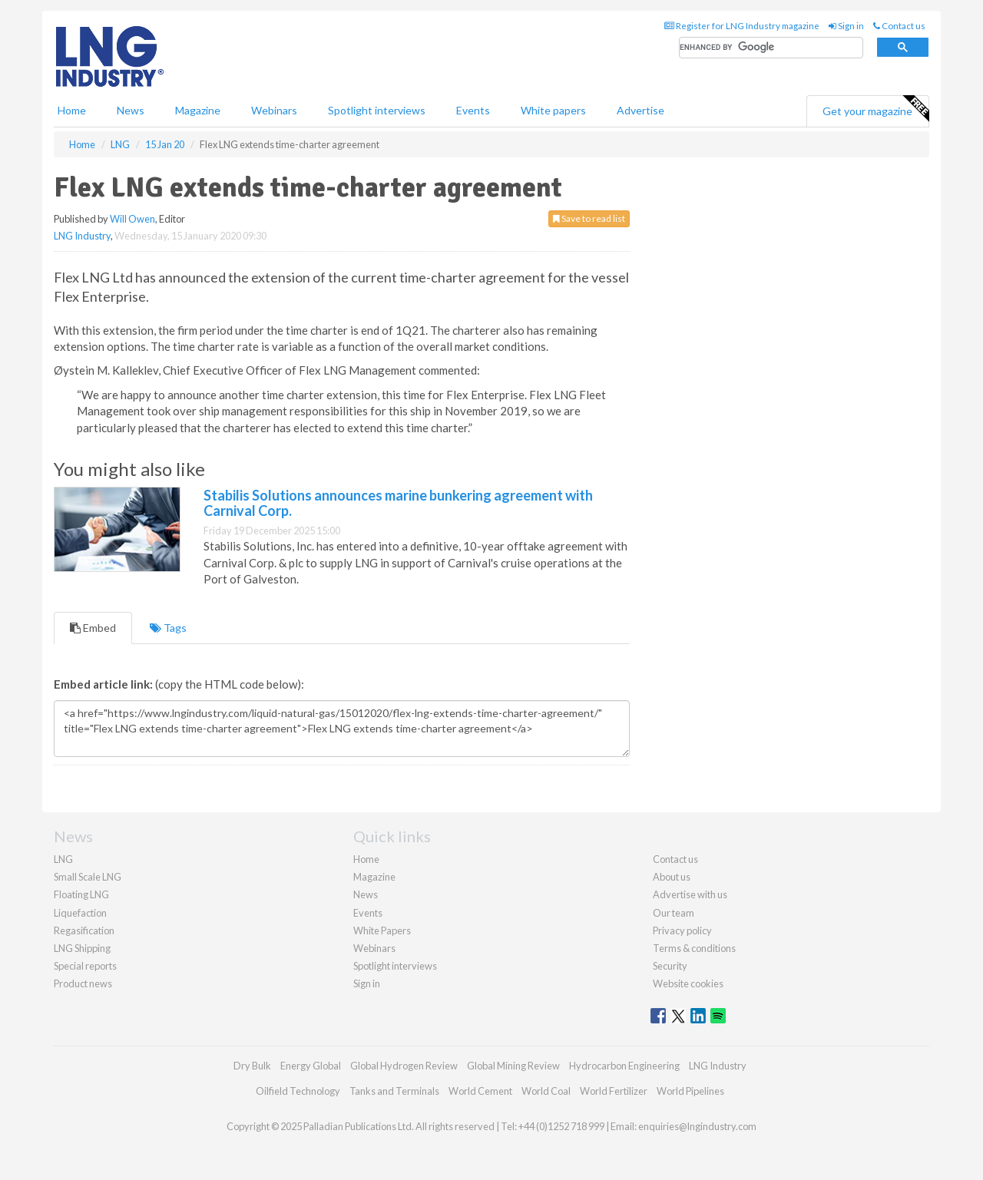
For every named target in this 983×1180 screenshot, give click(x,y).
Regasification (84, 930)
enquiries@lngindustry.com (697, 1126)
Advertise (640, 110)
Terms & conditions (694, 948)
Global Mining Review (513, 1065)
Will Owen (132, 219)
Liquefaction (80, 913)
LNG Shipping (82, 948)
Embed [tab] (93, 627)
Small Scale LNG (87, 877)
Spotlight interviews (376, 110)
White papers (553, 110)
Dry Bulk (252, 1065)
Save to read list (589, 218)
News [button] (130, 110)
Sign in (846, 26)
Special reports (85, 966)
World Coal (546, 1091)
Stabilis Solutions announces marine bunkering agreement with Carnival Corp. (398, 503)
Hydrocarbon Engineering (624, 1065)
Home (72, 110)
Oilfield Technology (298, 1091)
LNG (63, 859)
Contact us (899, 26)
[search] (771, 48)
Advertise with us (690, 894)
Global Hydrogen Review (404, 1065)
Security (670, 966)
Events (473, 110)
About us (671, 877)
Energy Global (310, 1065)
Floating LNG (81, 894)
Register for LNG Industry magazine (741, 26)
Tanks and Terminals (394, 1091)
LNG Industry (82, 236)
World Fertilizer (613, 1091)
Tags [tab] (168, 627)
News (365, 894)
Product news (83, 983)
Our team (673, 913)
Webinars (274, 110)
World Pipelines (690, 1091)
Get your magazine (875, 109)
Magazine (197, 110)
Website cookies (688, 983)
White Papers (382, 930)
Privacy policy (682, 930)
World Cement (480, 1091)
